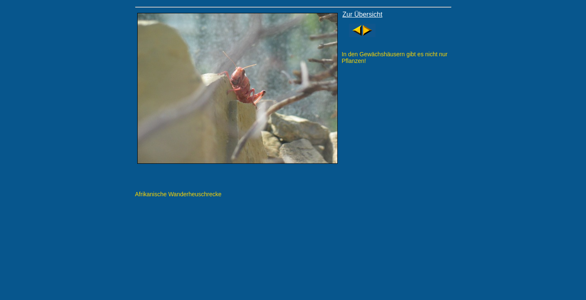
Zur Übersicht (362, 14)
